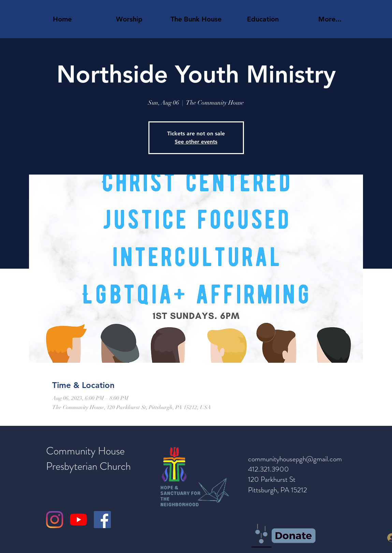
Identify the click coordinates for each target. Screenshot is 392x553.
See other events (196, 141)
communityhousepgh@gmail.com (295, 459)
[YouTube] (78, 519)
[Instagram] (54, 519)
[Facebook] (102, 519)
